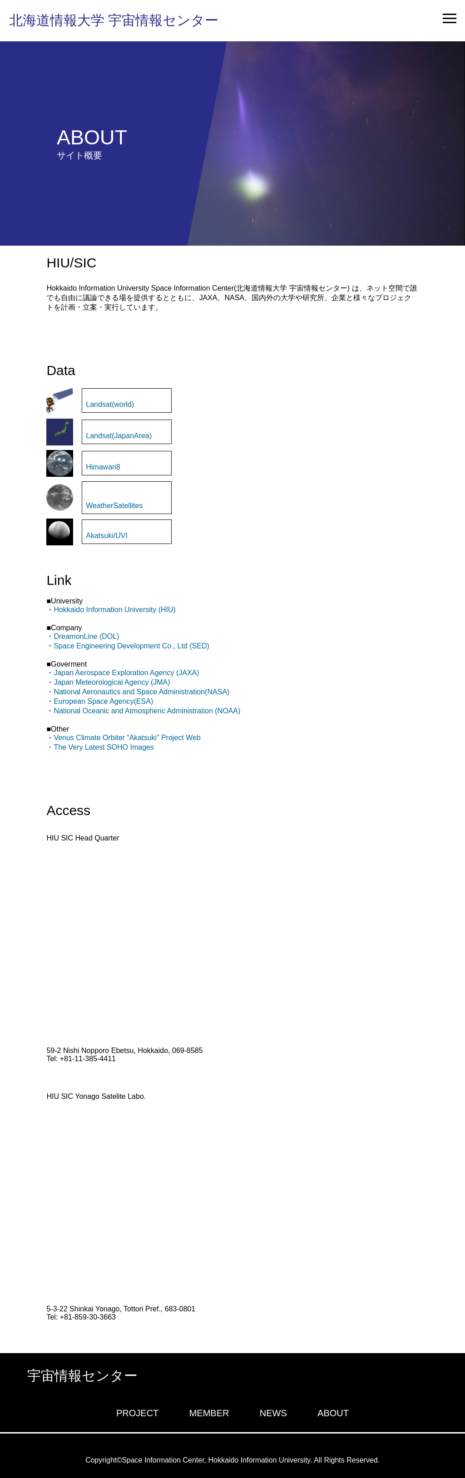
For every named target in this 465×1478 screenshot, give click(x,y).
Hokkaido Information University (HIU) (115, 609)
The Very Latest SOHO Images (104, 747)
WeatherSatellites (114, 505)
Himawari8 (103, 467)
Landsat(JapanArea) (119, 436)
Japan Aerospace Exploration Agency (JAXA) (126, 673)
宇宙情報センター (82, 1375)
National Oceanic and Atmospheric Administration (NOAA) (147, 711)
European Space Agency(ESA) (103, 701)
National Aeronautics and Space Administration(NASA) (141, 692)
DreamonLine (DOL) (86, 636)
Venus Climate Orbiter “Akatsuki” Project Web (127, 737)
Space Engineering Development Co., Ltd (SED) (131, 646)
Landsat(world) (110, 404)
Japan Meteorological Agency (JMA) (112, 682)
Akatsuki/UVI (107, 535)
